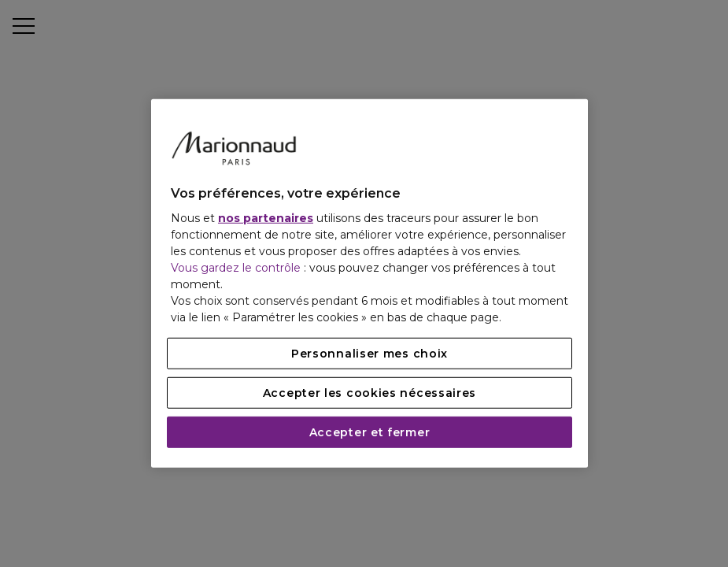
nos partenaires (265, 218)
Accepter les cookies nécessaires (369, 393)
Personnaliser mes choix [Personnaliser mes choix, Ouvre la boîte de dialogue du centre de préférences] (369, 353)
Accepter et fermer (370, 432)
